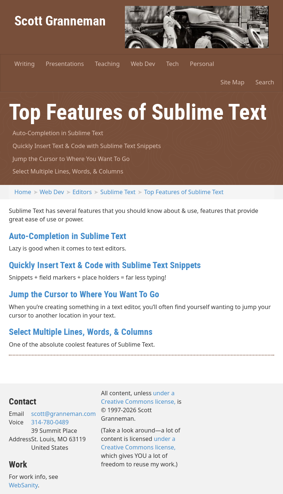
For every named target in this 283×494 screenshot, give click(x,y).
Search (264, 82)
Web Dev (143, 64)
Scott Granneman (60, 20)
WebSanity (23, 485)
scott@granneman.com (63, 414)
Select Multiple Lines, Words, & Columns (68, 171)
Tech (172, 64)
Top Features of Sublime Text (184, 192)
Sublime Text (118, 192)
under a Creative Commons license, (138, 397)
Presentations (65, 64)
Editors (82, 192)
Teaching (107, 64)
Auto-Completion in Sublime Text (58, 133)
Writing (24, 64)
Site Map (232, 82)
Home (22, 192)
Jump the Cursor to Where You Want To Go (71, 159)
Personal (202, 64)
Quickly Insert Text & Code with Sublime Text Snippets (87, 146)
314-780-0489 (50, 422)
